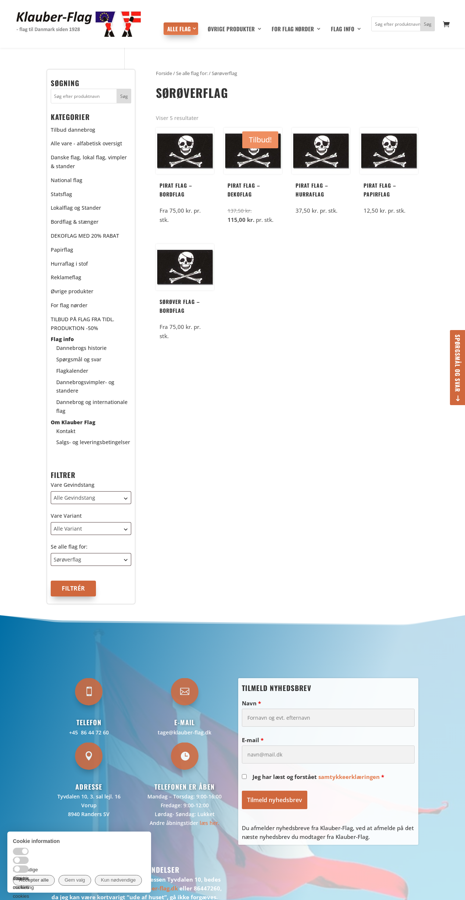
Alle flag (179, 29)
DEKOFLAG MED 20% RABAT (85, 235)
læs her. (209, 822)
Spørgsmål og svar (457, 363)
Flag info (342, 29)
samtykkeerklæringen (349, 776)
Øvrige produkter (231, 29)
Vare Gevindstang (72, 484)
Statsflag (61, 194)
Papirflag (62, 249)
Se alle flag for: (69, 546)
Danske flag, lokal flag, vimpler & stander (89, 162)
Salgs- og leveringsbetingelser (93, 442)
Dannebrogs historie (81, 347)
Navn (251, 703)
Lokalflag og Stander (76, 207)
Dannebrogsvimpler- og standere (85, 386)
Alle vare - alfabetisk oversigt (86, 143)
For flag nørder (293, 29)
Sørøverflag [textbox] (67, 559)
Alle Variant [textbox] (68, 528)
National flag (66, 180)
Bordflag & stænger (75, 221)
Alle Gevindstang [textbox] (74, 497)
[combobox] (91, 497)
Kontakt (65, 431)
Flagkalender (72, 370)
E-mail (253, 740)
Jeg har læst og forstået (318, 776)
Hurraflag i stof (69, 263)
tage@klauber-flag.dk (184, 732)
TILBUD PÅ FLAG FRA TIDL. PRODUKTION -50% (82, 324)
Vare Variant (66, 515)
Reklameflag (66, 277)
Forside (164, 73)
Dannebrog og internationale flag (92, 406)
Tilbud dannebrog (73, 129)
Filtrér (73, 588)
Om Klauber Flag (73, 422)
